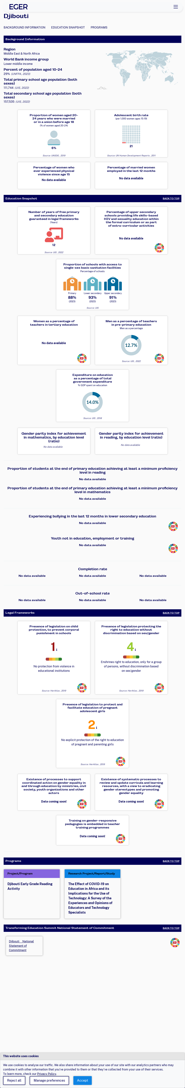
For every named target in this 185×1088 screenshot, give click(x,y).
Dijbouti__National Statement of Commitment (21, 946)
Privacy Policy (46, 1074)
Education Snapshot (68, 27)
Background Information (24, 27)
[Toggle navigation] (176, 6)
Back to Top (171, 198)
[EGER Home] (18, 6)
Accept (82, 1080)
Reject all (14, 1080)
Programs (99, 27)
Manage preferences (49, 1080)
